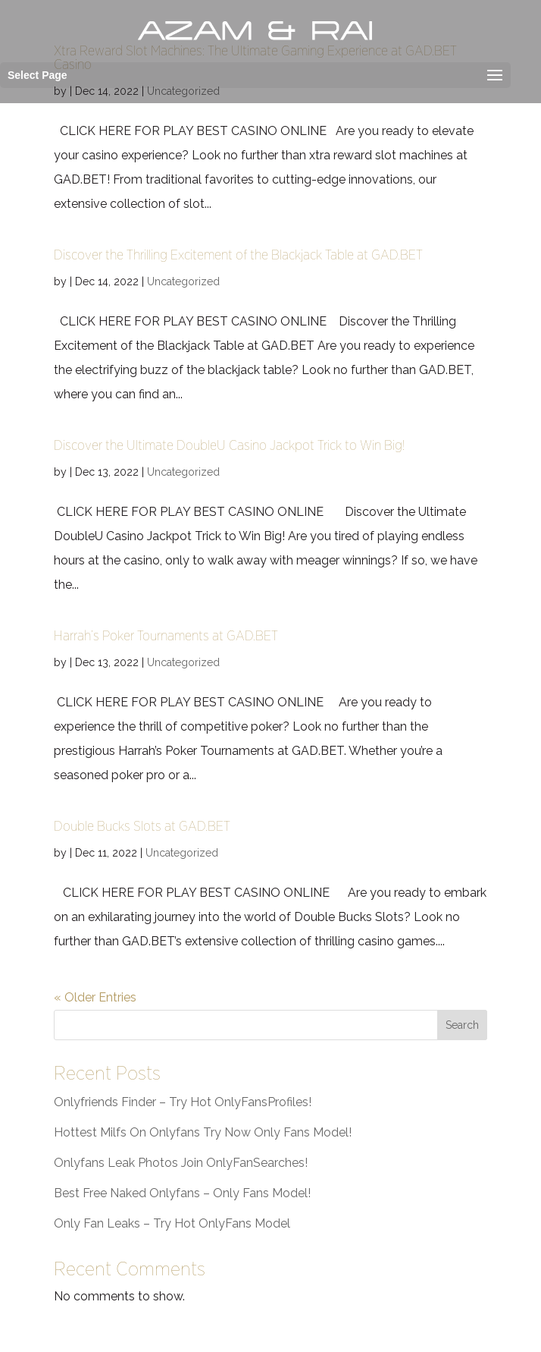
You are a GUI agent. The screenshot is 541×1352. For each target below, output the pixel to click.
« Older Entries (95, 997)
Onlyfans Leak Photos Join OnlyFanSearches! (181, 1162)
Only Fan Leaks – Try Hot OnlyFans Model (172, 1223)
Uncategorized (183, 281)
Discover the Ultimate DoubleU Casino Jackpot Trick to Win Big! (229, 445)
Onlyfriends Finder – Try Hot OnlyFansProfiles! (182, 1102)
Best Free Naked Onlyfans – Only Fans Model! (182, 1193)
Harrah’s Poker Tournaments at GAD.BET (166, 635)
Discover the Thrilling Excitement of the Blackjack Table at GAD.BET (238, 255)
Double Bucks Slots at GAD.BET (142, 826)
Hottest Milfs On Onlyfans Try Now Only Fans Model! (203, 1132)
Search (462, 1025)
